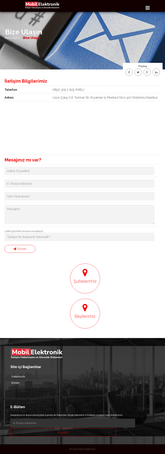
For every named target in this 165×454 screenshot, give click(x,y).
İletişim (15, 382)
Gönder (19, 249)
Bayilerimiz (85, 311)
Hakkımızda (18, 376)
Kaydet (63, 432)
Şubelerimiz (85, 276)
